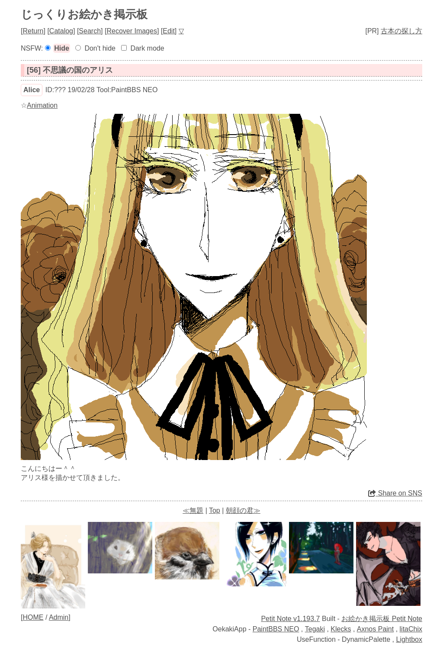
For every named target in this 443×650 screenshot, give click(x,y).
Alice (31, 89)
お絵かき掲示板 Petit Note (381, 618)
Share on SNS (395, 493)
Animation (42, 105)
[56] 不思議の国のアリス (70, 70)
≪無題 (193, 510)
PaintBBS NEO (276, 629)
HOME (32, 617)
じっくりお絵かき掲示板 (84, 14)
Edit (169, 31)
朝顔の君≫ (243, 510)
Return (32, 31)
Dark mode (147, 48)
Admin (58, 617)
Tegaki (315, 629)
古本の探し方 (401, 31)
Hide (61, 48)
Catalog (61, 31)
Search (90, 31)
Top (214, 510)
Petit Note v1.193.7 (290, 618)
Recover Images (131, 31)
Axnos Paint (375, 629)
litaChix (411, 629)
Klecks (341, 629)
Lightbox (409, 639)
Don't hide (100, 48)
